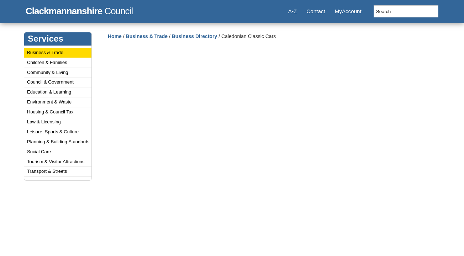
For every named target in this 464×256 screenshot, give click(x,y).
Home (115, 36)
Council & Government (50, 82)
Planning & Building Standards (58, 141)
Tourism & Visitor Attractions (56, 161)
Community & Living (47, 72)
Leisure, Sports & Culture (53, 131)
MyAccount (348, 11)
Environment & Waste (49, 102)
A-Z (292, 11)
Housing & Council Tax (50, 111)
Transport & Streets (47, 171)
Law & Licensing (44, 121)
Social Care (39, 151)
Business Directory (194, 36)
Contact (315, 11)
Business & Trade (45, 52)
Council (79, 10)
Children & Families (47, 62)
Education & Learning (49, 92)
